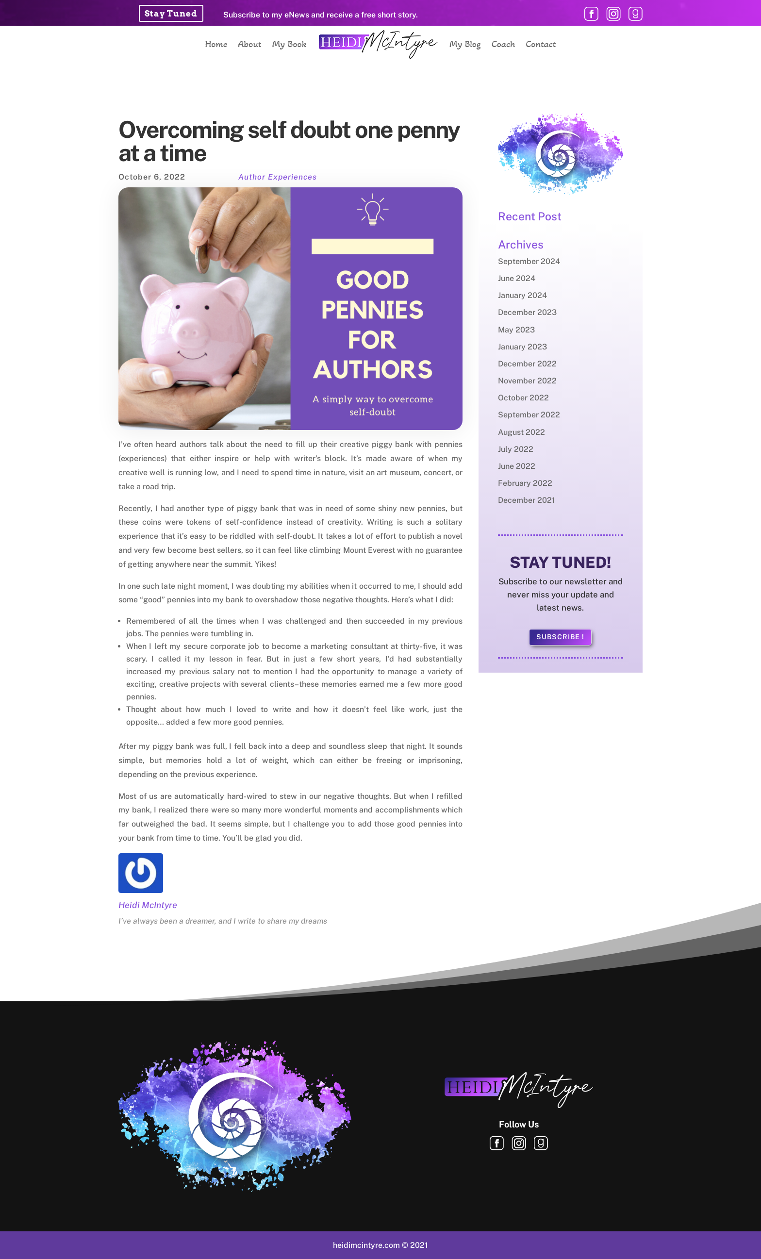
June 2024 (516, 278)
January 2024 (522, 295)
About (249, 44)
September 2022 (529, 414)
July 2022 (515, 449)
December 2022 (527, 363)
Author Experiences (277, 177)
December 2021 (526, 500)
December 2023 (527, 312)
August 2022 (521, 432)
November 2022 (527, 380)
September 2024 (529, 261)
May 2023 (516, 329)
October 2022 (523, 397)
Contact (541, 44)
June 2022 (516, 466)
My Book (289, 44)
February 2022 (525, 483)
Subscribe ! (560, 637)
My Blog (465, 44)
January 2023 (522, 346)
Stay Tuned (171, 13)
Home (216, 44)
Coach (503, 44)
